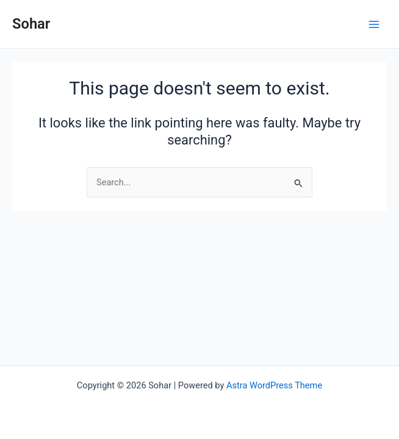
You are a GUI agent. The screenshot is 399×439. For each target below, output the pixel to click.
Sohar (31, 23)
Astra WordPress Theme (274, 385)
